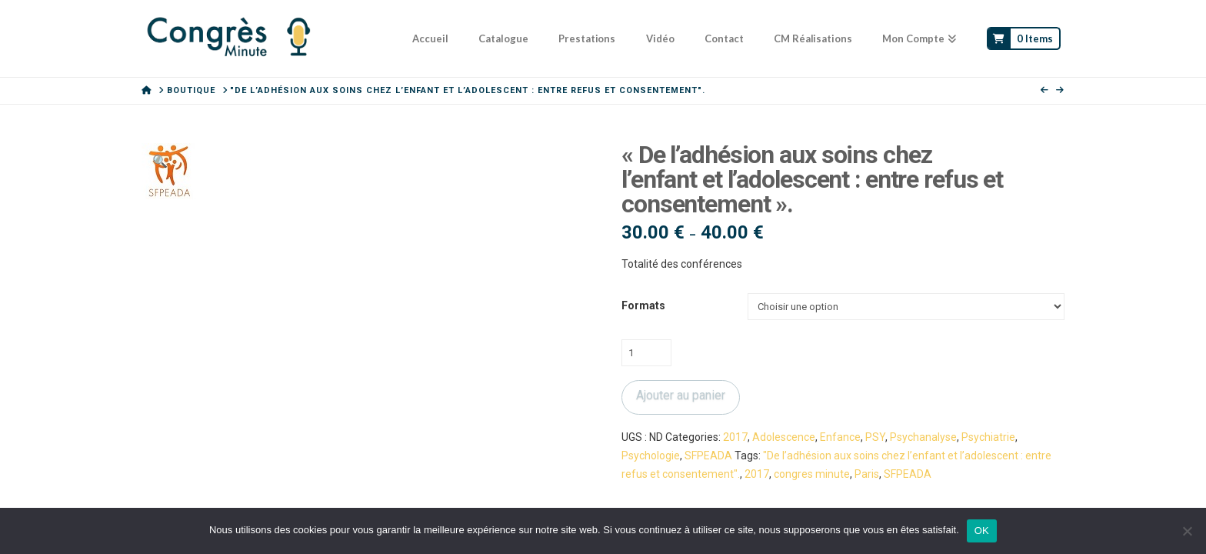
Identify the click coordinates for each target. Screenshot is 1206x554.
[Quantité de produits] (646, 352)
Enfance (840, 437)
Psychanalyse (923, 437)
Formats (643, 305)
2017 (735, 437)
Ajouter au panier (680, 395)
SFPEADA (708, 455)
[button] (160, 161)
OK (981, 530)
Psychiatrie (988, 437)
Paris (867, 474)
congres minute (812, 474)
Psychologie (650, 455)
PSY (875, 437)
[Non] (1186, 531)
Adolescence (783, 437)
